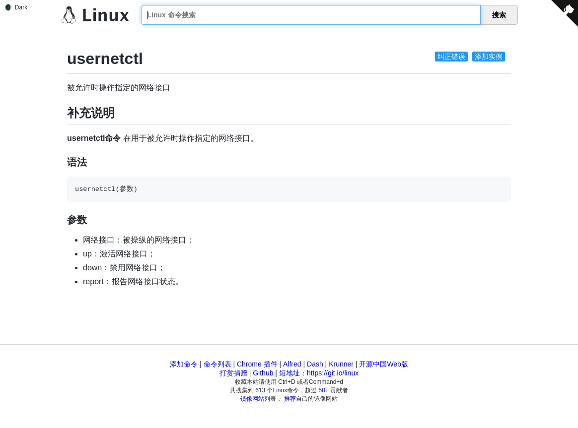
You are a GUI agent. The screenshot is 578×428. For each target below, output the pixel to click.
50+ (324, 390)
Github (263, 373)
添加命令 (184, 364)
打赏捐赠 (233, 373)
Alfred (292, 364)
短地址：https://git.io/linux (319, 373)
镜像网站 (252, 398)
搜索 (499, 15)
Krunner (341, 364)
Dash (315, 364)
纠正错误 (451, 57)
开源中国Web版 (383, 364)
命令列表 (217, 364)
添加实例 (489, 57)
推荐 (290, 398)
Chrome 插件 (257, 364)
